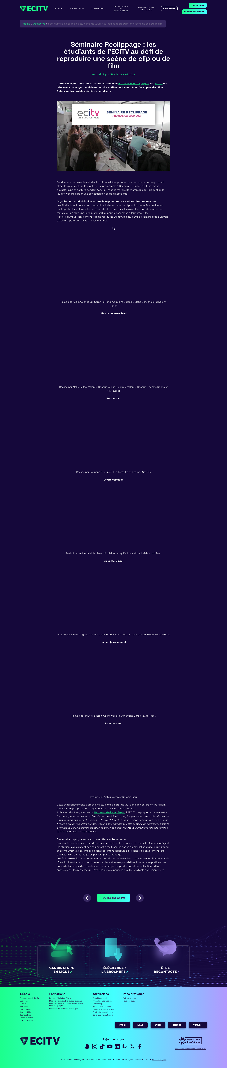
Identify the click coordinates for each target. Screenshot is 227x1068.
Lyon (158, 1025)
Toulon (197, 1025)
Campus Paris (25, 1009)
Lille (140, 1025)
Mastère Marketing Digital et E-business (65, 1001)
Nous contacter (129, 1001)
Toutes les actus (113, 897)
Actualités (24, 1007)
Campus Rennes (27, 1021)
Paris (122, 1025)
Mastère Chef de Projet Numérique (63, 1009)
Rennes (177, 1025)
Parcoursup (97, 1004)
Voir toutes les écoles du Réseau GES (190, 1049)
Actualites (39, 23)
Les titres (24, 1001)
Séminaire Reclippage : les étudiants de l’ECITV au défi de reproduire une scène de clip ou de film (105, 23)
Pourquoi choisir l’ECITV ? (30, 998)
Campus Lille (25, 1012)
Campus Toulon (26, 1018)
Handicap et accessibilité (103, 1009)
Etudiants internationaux (103, 1012)
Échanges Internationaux (103, 1015)
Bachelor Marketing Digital (60, 998)
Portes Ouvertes (129, 998)
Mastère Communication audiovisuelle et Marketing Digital (66, 1005)
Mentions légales (159, 1060)
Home (26, 23)
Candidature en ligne (101, 998)
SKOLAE (23, 1004)
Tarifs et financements (102, 1007)
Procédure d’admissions (102, 1001)
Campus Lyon (25, 1015)
